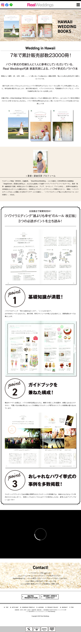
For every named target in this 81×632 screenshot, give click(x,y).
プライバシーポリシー (52, 607)
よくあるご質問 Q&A (71, 607)
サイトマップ (14, 607)
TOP (6, 607)
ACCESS (40, 607)
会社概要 (27, 607)
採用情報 (64, 607)
